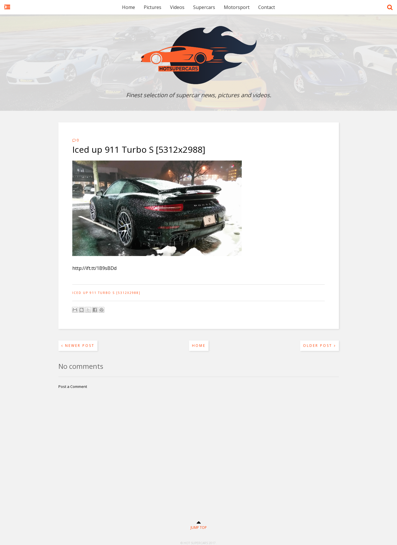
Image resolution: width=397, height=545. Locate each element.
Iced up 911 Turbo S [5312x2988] (106, 293)
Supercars (204, 7)
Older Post (319, 345)
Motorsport (237, 7)
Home (128, 7)
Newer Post (78, 345)
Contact (266, 7)
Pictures (152, 7)
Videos (177, 7)
